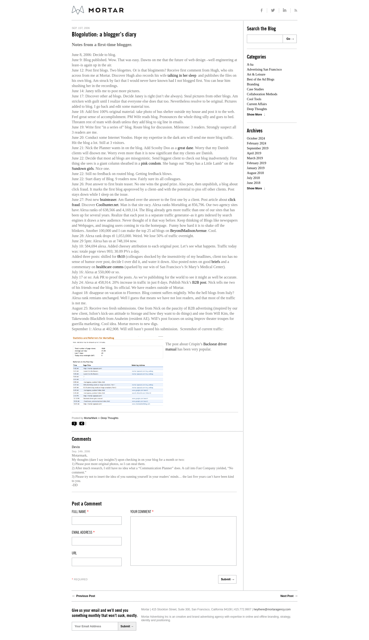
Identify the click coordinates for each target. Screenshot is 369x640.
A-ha (250, 64)
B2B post (199, 282)
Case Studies (255, 89)
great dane (185, 148)
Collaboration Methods (262, 94)
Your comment (142, 512)
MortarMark (90, 418)
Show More (254, 114)
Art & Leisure (256, 74)
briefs (216, 262)
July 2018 (253, 178)
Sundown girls (83, 169)
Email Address (83, 532)
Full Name (80, 512)
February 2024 (256, 143)
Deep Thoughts (109, 418)
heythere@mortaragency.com (272, 609)
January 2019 (256, 168)
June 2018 (253, 183)
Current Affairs (257, 104)
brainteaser (108, 200)
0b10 (121, 256)
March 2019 (255, 158)
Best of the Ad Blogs (260, 79)
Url (74, 553)
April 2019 (254, 153)
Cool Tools (254, 99)
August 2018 (255, 173)
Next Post (287, 596)
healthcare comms (110, 267)
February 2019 (256, 163)
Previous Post (85, 596)
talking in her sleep (182, 75)
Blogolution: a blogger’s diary (104, 35)
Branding (253, 84)
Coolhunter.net (107, 205)
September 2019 (257, 148)
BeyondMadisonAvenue (188, 231)
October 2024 (256, 138)
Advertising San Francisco (264, 69)
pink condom (151, 163)
